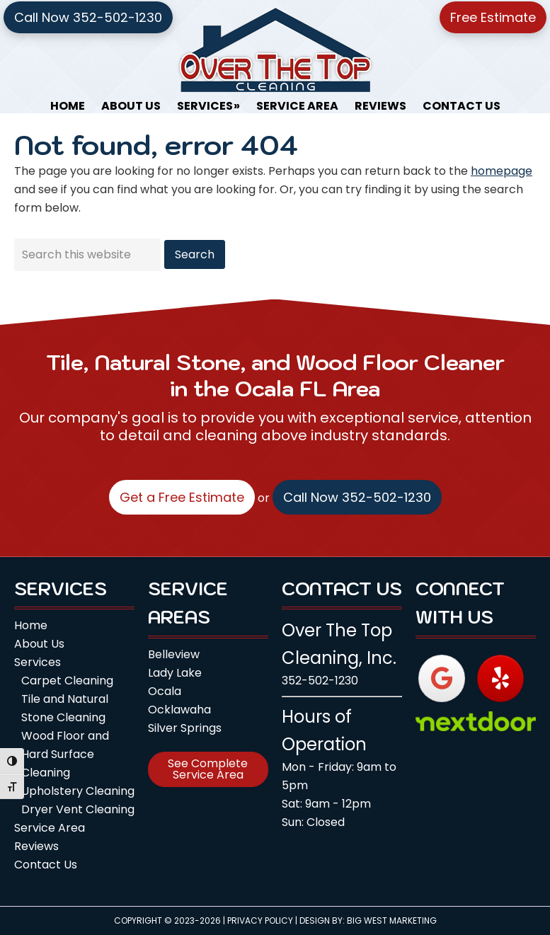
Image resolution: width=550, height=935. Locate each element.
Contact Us (45, 864)
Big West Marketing (392, 920)
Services (37, 662)
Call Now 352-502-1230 (88, 17)
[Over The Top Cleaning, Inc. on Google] (441, 678)
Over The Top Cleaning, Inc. (275, 49)
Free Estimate (493, 17)
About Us (39, 644)
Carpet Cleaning (67, 680)
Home (30, 625)
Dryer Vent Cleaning (77, 809)
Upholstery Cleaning (77, 791)
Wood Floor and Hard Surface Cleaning (65, 754)
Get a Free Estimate (182, 497)
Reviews (36, 846)
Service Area (49, 828)
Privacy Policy (260, 920)
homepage (501, 171)
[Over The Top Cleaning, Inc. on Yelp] (500, 678)
